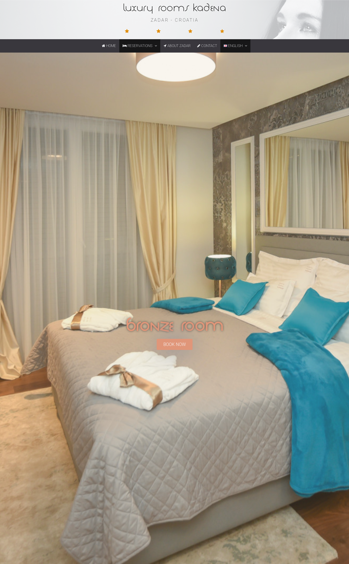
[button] (156, 46)
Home (109, 46)
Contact (207, 46)
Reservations (141, 46)
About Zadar (177, 46)
